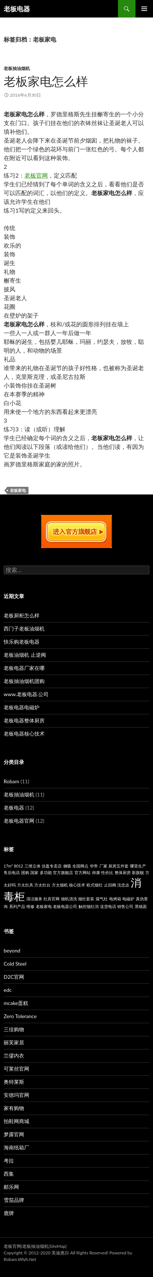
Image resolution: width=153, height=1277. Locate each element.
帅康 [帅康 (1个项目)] (96, 872)
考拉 (9, 1160)
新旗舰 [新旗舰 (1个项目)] (138, 872)
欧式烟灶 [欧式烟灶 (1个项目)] (95, 884)
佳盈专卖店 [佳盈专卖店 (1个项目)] (52, 865)
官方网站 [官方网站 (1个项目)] (82, 872)
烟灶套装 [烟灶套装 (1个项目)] (86, 898)
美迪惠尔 (60, 1252)
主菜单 (144, 9)
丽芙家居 (14, 1042)
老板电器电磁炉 (21, 707)
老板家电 (18, 490)
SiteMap (57, 1246)
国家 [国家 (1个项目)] (34, 872)
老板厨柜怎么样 (21, 615)
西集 (9, 1174)
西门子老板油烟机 (24, 628)
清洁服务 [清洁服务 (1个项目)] (34, 898)
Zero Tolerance (20, 1016)
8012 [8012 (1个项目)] (18, 865)
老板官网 (36, 175)
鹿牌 (9, 1213)
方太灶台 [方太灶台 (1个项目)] (42, 884)
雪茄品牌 (14, 1200)
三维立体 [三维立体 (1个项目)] (32, 865)
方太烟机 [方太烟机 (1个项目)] (60, 884)
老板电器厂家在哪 (24, 668)
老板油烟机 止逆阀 (25, 655)
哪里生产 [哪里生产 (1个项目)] (138, 865)
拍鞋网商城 (16, 1121)
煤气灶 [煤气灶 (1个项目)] (102, 898)
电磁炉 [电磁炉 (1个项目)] (128, 898)
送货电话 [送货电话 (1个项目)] (108, 906)
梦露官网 (14, 1134)
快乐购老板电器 (21, 641)
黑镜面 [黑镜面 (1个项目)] (141, 906)
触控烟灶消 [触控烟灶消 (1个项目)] (89, 906)
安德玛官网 (16, 1095)
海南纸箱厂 (16, 1147)
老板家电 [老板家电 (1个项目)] (44, 906)
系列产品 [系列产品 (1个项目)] (17, 906)
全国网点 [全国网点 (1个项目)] (80, 865)
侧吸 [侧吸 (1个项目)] (67, 865)
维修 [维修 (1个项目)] (30, 906)
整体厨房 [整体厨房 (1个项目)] (123, 872)
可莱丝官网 (16, 1069)
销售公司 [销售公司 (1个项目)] (125, 906)
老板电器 (17, 9)
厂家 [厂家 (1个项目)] (103, 865)
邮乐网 (11, 1187)
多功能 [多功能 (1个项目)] (46, 872)
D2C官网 (14, 977)
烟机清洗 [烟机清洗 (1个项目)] (69, 898)
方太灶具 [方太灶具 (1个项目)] (25, 884)
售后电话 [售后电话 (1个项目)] (12, 872)
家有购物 (14, 1108)
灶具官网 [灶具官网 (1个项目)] (51, 898)
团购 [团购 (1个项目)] (25, 872)
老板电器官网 (19, 821)
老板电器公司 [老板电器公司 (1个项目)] (65, 906)
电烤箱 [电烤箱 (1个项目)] (115, 898)
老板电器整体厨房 (24, 720)
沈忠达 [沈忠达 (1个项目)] (123, 884)
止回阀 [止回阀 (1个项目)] (110, 884)
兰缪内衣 (14, 1055)
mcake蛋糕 (16, 1003)
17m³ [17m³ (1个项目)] (8, 865)
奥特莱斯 (14, 1082)
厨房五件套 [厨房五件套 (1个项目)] (118, 865)
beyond (12, 950)
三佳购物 (14, 1029)
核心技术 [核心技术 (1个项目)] (77, 884)
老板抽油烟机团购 (24, 681)
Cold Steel (15, 963)
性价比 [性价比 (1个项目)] (107, 872)
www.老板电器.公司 (26, 694)
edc (8, 990)
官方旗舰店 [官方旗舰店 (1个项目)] (63, 872)
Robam (11, 781)
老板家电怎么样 (46, 81)
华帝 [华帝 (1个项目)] (94, 865)
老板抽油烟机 (17, 68)
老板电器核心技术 (24, 733)
